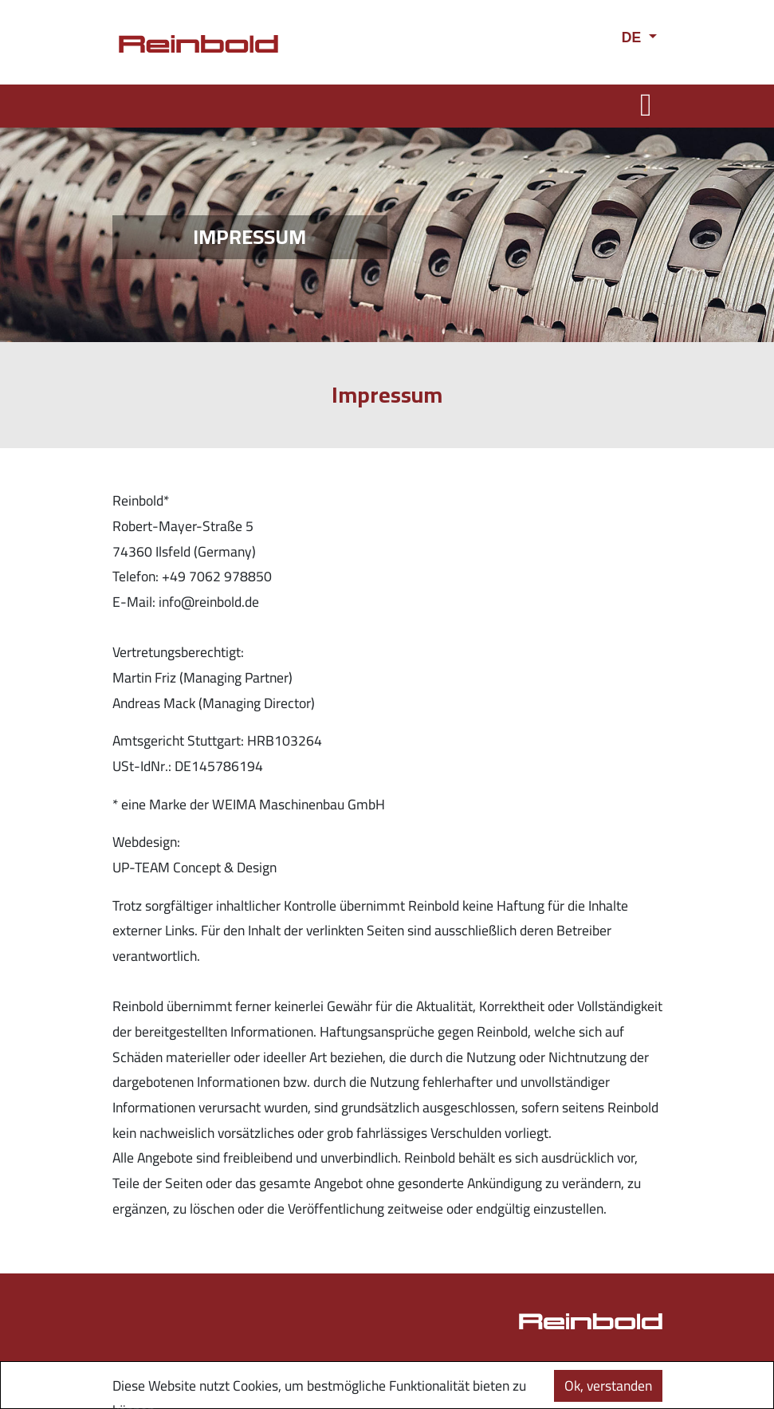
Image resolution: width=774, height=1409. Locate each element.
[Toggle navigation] (646, 104)
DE (633, 37)
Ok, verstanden (608, 1385)
